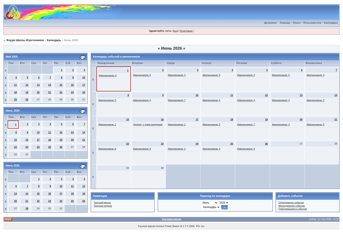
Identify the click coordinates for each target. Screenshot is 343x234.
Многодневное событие (291, 205)
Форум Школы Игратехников (25, 40)
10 (83, 77)
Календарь (331, 23)
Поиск (297, 23)
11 (15, 85)
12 (27, 85)
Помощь (285, 23)
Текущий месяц (102, 202)
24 (83, 92)
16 (72, 85)
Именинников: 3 (177, 75)
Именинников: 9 (107, 100)
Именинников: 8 (107, 148)
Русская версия (146, 226)
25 (15, 99)
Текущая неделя (103, 205)
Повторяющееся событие (292, 209)
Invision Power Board (167, 226)
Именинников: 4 (142, 100)
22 (61, 92)
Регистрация (186, 31)
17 (83, 85)
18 (15, 92)
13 (38, 85)
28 (27, 208)
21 (49, 92)
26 (27, 99)
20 (38, 92)
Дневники (270, 23)
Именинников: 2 (246, 75)
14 (49, 85)
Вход (175, 31)
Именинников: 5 (108, 75)
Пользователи (312, 23)
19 (27, 92)
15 (61, 85)
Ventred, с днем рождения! (148, 124)
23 (72, 92)
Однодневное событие (291, 202)
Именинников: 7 (177, 100)
